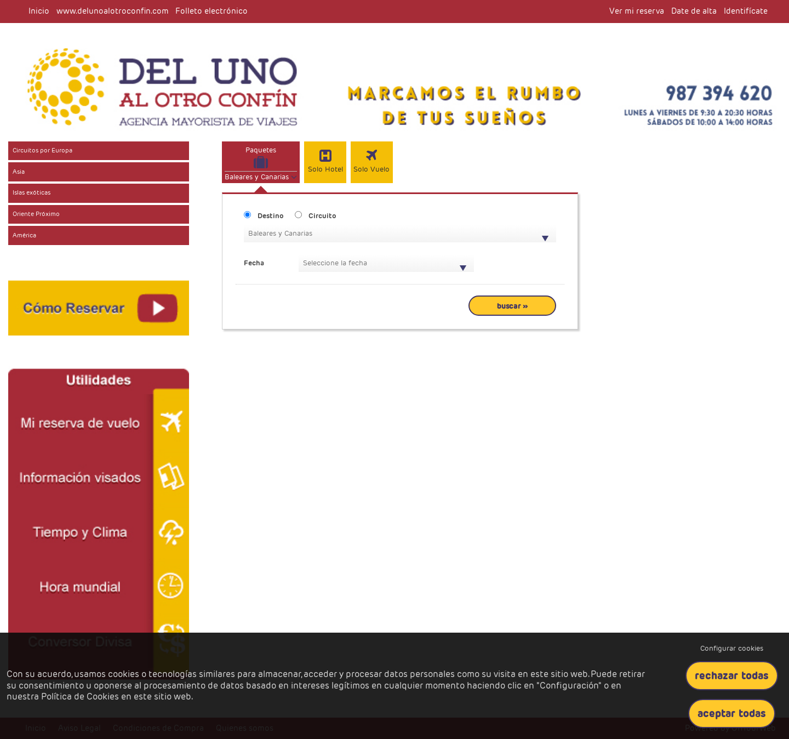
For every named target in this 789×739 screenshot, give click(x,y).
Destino (271, 215)
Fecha (254, 263)
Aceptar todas (731, 713)
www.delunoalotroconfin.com (112, 11)
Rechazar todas (732, 675)
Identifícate (746, 11)
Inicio (38, 11)
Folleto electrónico (211, 11)
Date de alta (694, 11)
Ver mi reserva (636, 11)
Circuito (322, 215)
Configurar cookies (731, 648)
